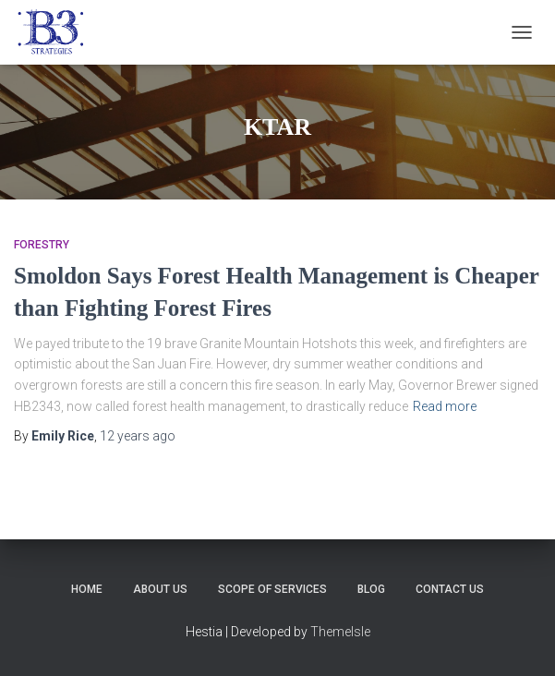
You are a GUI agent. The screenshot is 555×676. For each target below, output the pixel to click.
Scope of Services (272, 589)
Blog (371, 589)
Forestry (41, 244)
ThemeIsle (340, 631)
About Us (160, 589)
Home (87, 589)
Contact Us (450, 589)
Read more (445, 406)
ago (137, 436)
